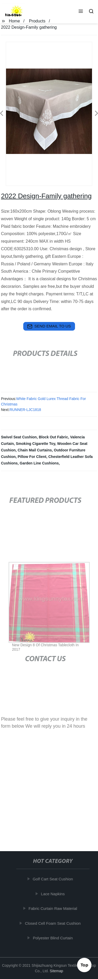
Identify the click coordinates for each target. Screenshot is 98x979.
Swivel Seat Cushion (19, 437)
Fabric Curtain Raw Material (54, 908)
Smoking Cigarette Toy (35, 443)
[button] (80, 12)
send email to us (49, 326)
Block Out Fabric (53, 437)
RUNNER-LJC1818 (25, 410)
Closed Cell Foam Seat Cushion (54, 923)
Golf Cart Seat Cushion (53, 879)
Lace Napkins (54, 893)
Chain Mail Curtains (35, 450)
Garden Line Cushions (39, 463)
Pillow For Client (32, 457)
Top (84, 965)
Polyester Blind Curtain (54, 938)
